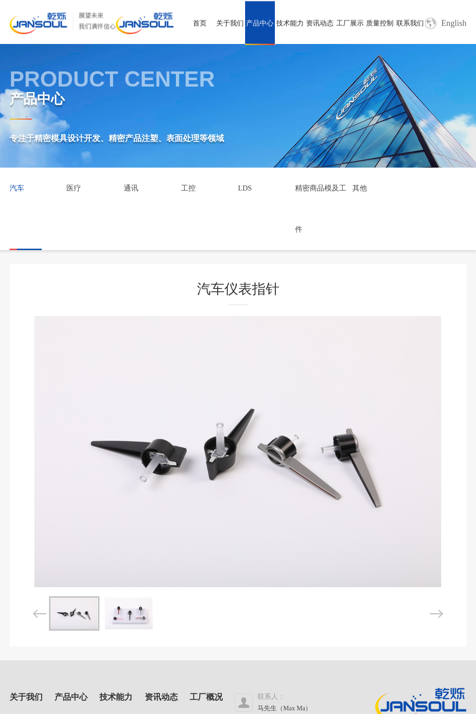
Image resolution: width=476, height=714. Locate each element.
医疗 (73, 188)
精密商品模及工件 (320, 208)
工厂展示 (350, 24)
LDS (245, 188)
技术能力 (290, 24)
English (445, 25)
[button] (39, 614)
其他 (359, 188)
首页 (200, 24)
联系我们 (410, 24)
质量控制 (380, 24)
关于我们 (230, 24)
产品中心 (260, 24)
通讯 (131, 188)
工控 (188, 188)
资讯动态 (320, 24)
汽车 (17, 188)
